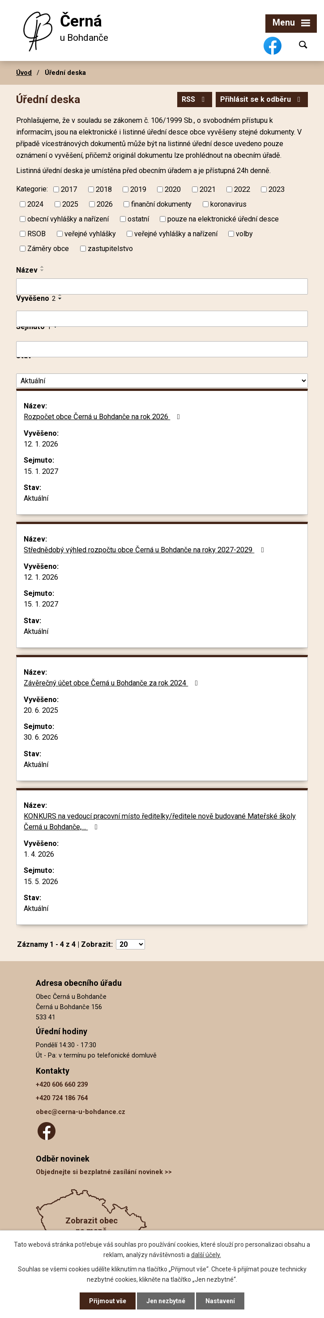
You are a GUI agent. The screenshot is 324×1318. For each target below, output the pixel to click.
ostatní (138, 219)
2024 (35, 204)
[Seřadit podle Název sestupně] (42, 270)
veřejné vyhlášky (90, 234)
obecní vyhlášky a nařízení (68, 219)
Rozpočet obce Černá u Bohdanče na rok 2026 (103, 416)
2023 (277, 189)
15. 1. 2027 (41, 471)
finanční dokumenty (161, 204)
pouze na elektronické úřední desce (223, 219)
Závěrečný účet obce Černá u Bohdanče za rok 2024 (112, 683)
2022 (242, 189)
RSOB (36, 234)
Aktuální (36, 498)
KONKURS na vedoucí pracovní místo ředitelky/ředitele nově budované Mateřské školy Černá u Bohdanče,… (160, 821)
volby (244, 234)
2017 (69, 189)
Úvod (24, 73)
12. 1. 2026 (41, 444)
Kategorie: (32, 189)
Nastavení (220, 1301)
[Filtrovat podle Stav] (162, 380)
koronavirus (228, 204)
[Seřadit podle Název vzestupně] (42, 267)
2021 (208, 189)
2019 (138, 189)
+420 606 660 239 (62, 1084)
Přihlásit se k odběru (261, 99)
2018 (104, 189)
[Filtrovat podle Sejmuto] (162, 349)
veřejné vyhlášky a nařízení (175, 234)
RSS (195, 99)
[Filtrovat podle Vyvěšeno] (162, 319)
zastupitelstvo (110, 248)
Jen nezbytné (165, 1301)
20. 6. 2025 (41, 710)
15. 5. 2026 (41, 881)
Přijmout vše (107, 1301)
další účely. (206, 1254)
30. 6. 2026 (41, 737)
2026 (105, 204)
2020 (173, 189)
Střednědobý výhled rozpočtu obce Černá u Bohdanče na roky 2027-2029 (145, 550)
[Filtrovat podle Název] (162, 286)
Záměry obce (48, 248)
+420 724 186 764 (62, 1098)
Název (27, 270)
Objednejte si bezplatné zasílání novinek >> (104, 1172)
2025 (70, 204)
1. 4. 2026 (39, 854)
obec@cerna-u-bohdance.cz (80, 1112)
